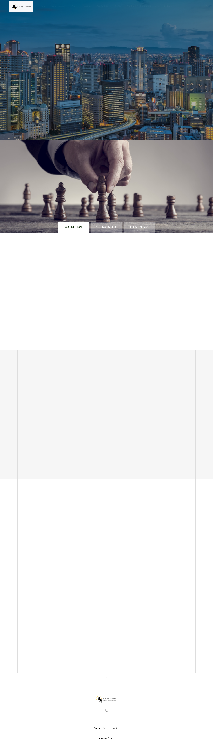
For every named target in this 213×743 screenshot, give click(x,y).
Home (43, 6)
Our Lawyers (58, 6)
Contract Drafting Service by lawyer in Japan (150, 6)
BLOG (117, 6)
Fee (73, 6)
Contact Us (102, 6)
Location (86, 6)
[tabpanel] (106, 70)
